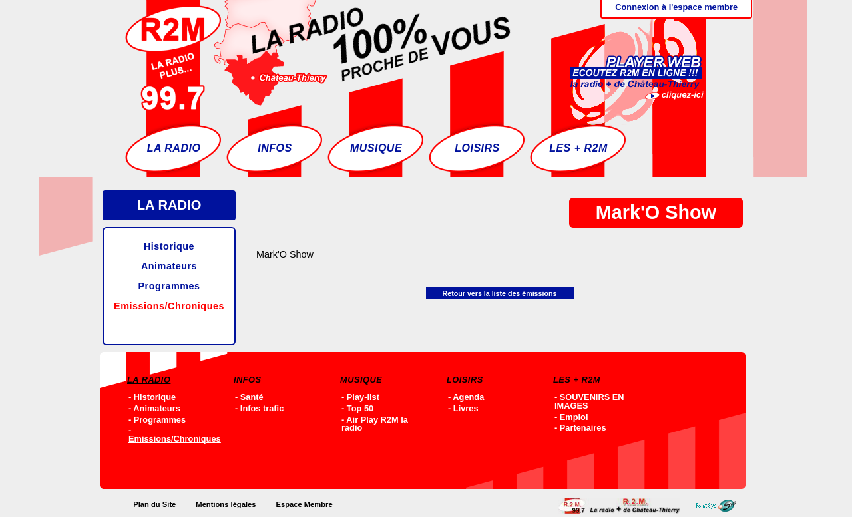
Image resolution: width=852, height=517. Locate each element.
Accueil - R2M (318, 56)
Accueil (622, 506)
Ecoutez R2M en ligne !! (623, 56)
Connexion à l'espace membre (676, 7)
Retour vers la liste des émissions (500, 293)
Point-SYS (719, 505)
